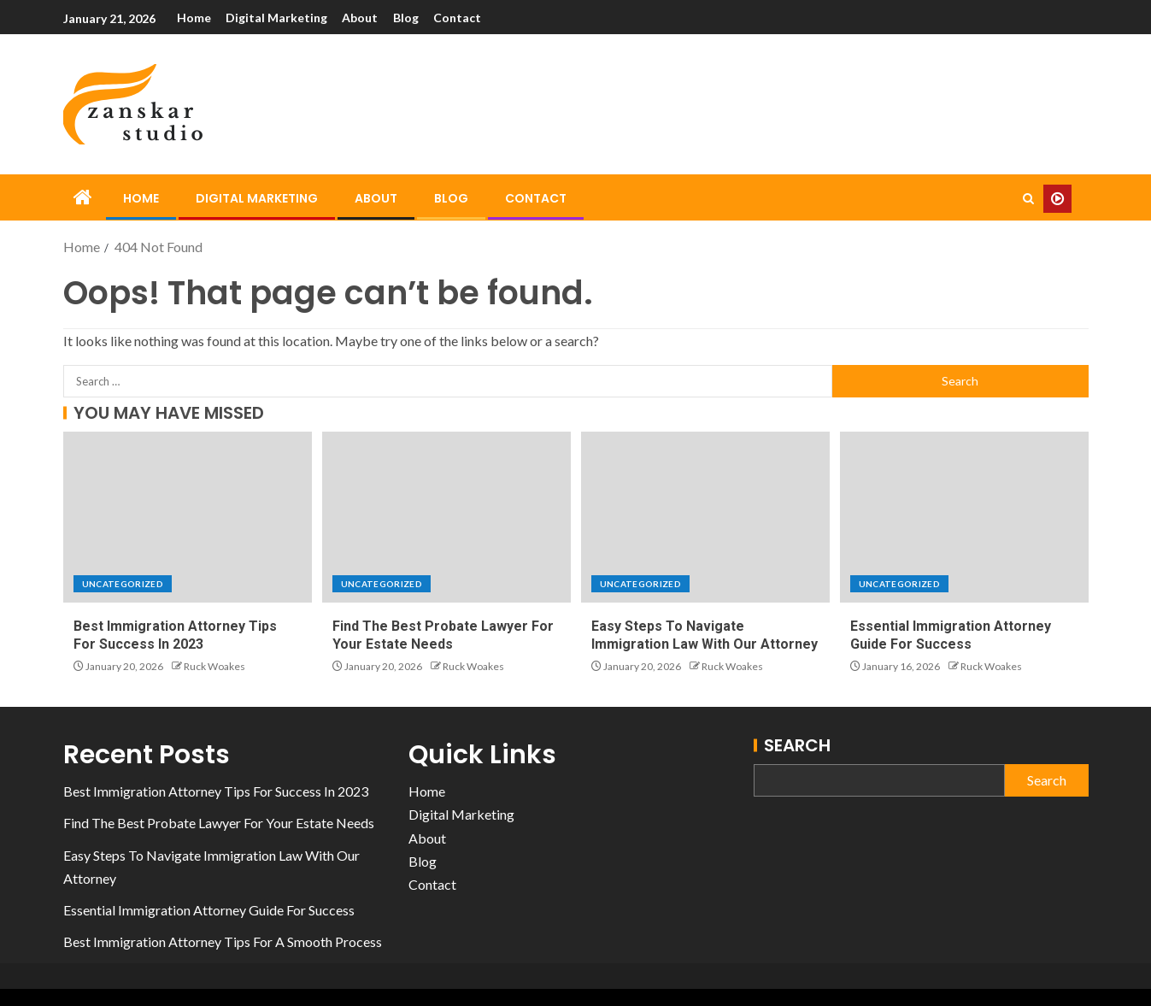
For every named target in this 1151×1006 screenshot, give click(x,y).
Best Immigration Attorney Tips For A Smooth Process (222, 941)
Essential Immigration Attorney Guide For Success (209, 910)
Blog (407, 17)
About (361, 17)
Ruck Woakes (214, 666)
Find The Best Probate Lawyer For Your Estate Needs (218, 823)
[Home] (82, 197)
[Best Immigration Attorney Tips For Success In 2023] (187, 517)
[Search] (1028, 198)
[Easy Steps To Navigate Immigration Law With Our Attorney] (705, 517)
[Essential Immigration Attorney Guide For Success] (964, 517)
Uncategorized (123, 584)
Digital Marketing (277, 17)
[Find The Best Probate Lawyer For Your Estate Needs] (446, 517)
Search (797, 745)
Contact (460, 17)
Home (194, 17)
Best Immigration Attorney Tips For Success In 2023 (215, 791)
